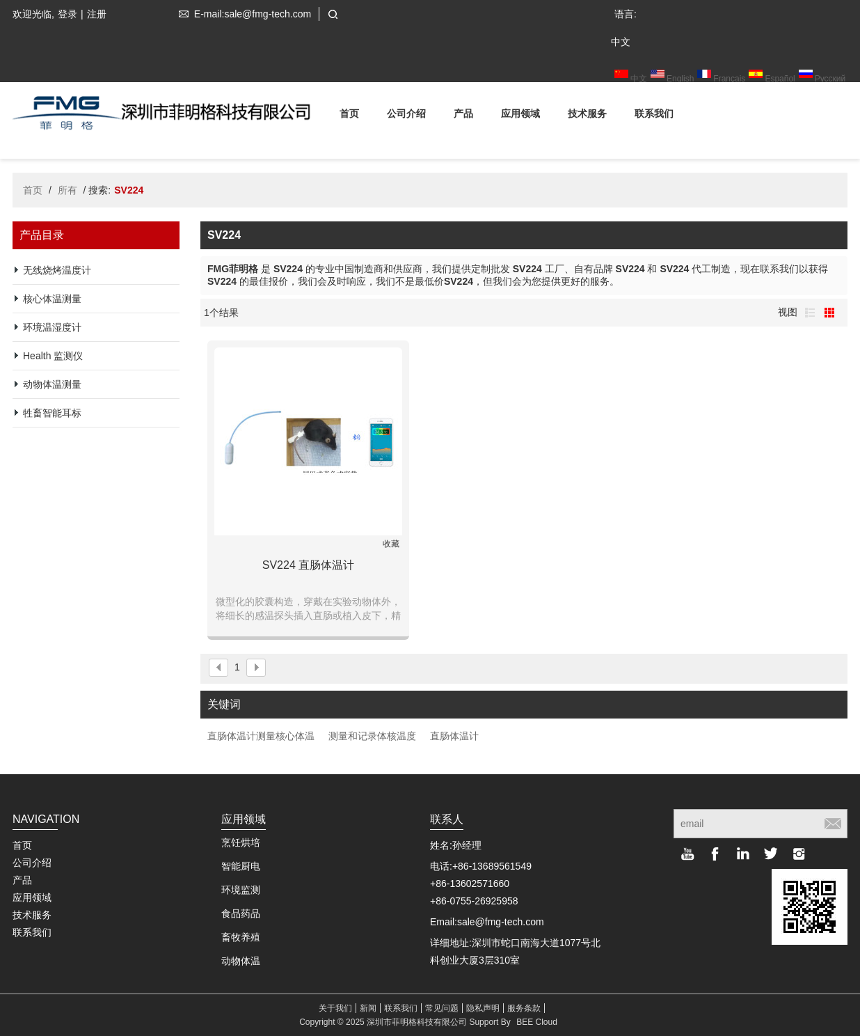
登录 (67, 13)
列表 (810, 313)
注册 (96, 13)
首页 (349, 116)
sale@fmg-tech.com (500, 921)
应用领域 (520, 116)
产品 (463, 116)
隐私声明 (483, 1008)
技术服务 (587, 116)
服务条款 (524, 1008)
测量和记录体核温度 (372, 735)
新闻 (368, 1008)
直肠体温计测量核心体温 (260, 735)
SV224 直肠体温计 (308, 565)
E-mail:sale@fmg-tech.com (242, 14)
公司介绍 (406, 116)
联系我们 (654, 116)
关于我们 (335, 1008)
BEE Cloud (536, 1022)
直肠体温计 (454, 735)
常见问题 (442, 1008)
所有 (67, 190)
